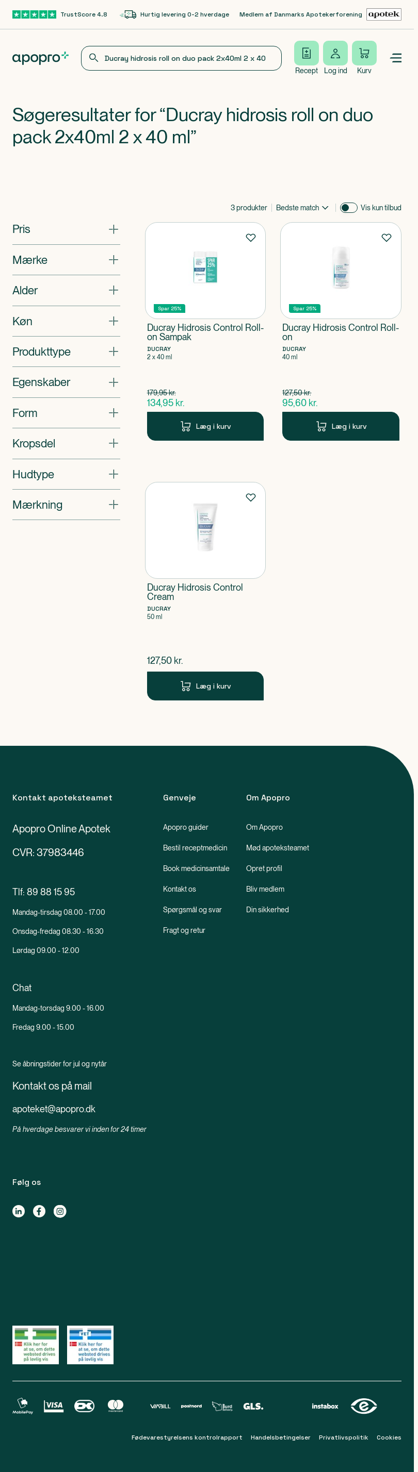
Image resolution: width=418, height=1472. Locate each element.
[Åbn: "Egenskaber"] (66, 382)
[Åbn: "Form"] (66, 413)
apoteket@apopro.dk (53, 1108)
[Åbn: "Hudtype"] (66, 474)
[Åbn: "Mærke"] (66, 259)
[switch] (349, 208)
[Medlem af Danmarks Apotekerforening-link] (320, 14)
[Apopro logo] (40, 58)
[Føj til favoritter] (251, 237)
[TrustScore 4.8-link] (59, 14)
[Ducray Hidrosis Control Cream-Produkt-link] (205, 591)
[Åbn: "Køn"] (66, 321)
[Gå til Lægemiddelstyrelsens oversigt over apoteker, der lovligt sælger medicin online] (35, 1345)
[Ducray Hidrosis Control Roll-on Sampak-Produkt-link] (205, 331)
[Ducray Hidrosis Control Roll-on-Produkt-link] (340, 331)
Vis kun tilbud (381, 208)
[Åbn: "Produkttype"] (66, 351)
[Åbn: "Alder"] (66, 290)
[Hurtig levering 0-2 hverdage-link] (174, 14)
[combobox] (181, 58)
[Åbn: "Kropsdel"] (66, 443)
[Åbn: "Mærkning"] (66, 504)
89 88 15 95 (51, 891)
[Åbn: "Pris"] (66, 229)
